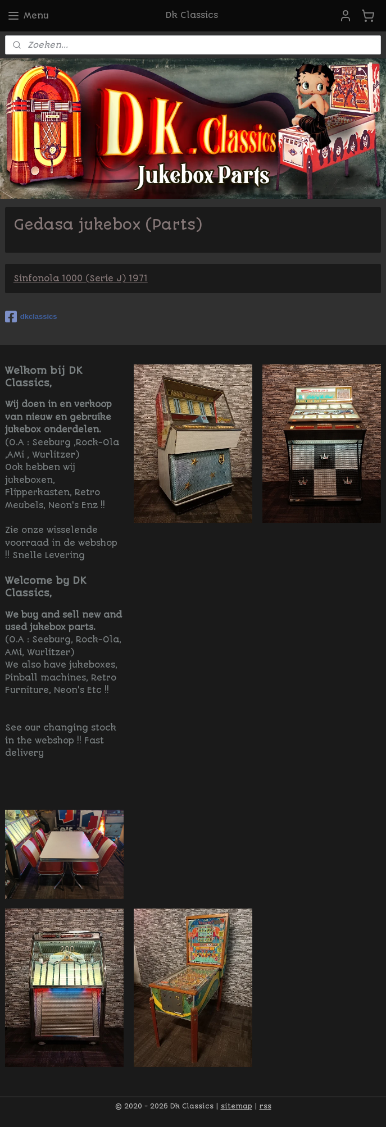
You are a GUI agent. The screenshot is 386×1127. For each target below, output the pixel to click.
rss (265, 1106)
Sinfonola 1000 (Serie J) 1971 (80, 278)
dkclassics (31, 316)
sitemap (236, 1106)
